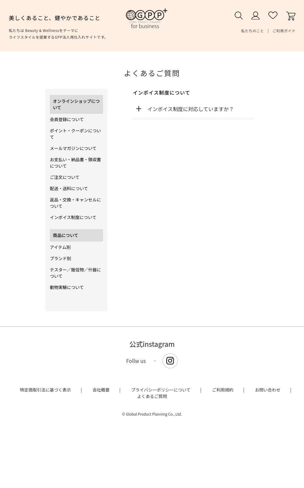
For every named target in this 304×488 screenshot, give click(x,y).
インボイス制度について (73, 217)
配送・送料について (69, 188)
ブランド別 (60, 258)
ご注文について (65, 177)
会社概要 (101, 390)
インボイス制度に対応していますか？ (190, 109)
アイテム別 (60, 247)
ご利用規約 (222, 390)
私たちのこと (252, 30)
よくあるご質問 (152, 396)
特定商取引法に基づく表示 (45, 390)
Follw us (136, 360)
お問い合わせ (268, 390)
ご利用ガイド (283, 30)
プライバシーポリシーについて (160, 390)
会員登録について (67, 119)
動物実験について (67, 287)
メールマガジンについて (73, 148)
